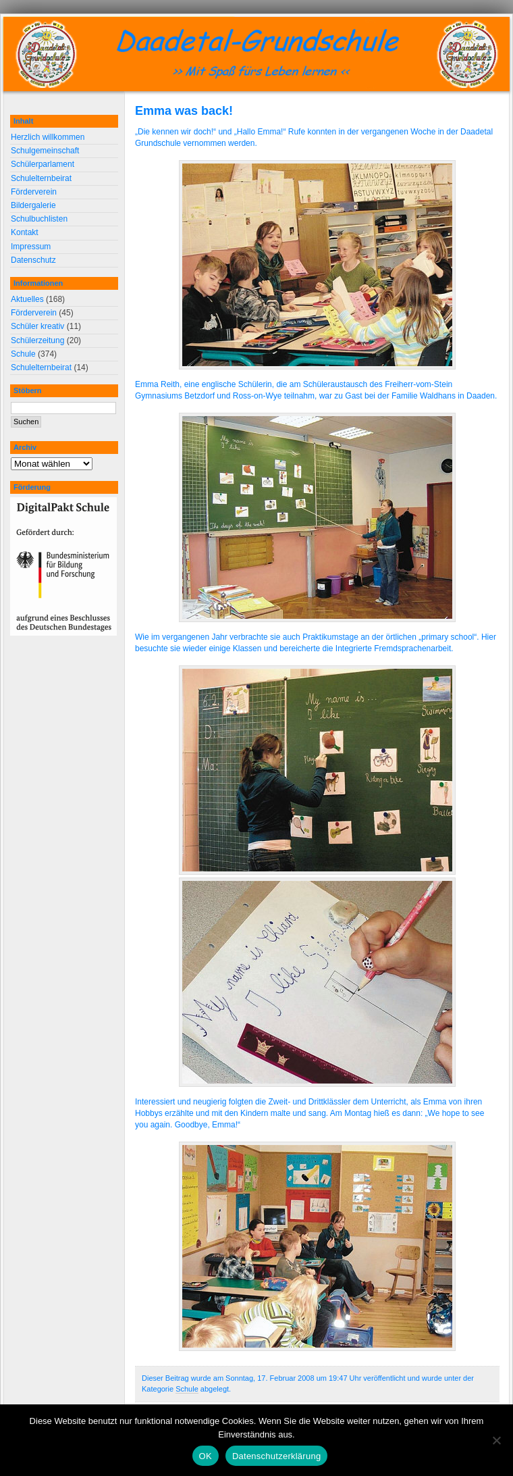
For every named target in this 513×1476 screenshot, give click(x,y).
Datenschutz (33, 260)
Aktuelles (27, 299)
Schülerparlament (42, 164)
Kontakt (24, 232)
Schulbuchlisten (39, 219)
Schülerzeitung (37, 340)
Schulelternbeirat (41, 178)
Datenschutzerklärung (276, 1456)
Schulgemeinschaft (45, 150)
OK (205, 1456)
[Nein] (496, 1440)
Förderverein (34, 192)
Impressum (31, 246)
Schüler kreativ (37, 326)
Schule (187, 1389)
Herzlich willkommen (47, 137)
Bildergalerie (33, 205)
